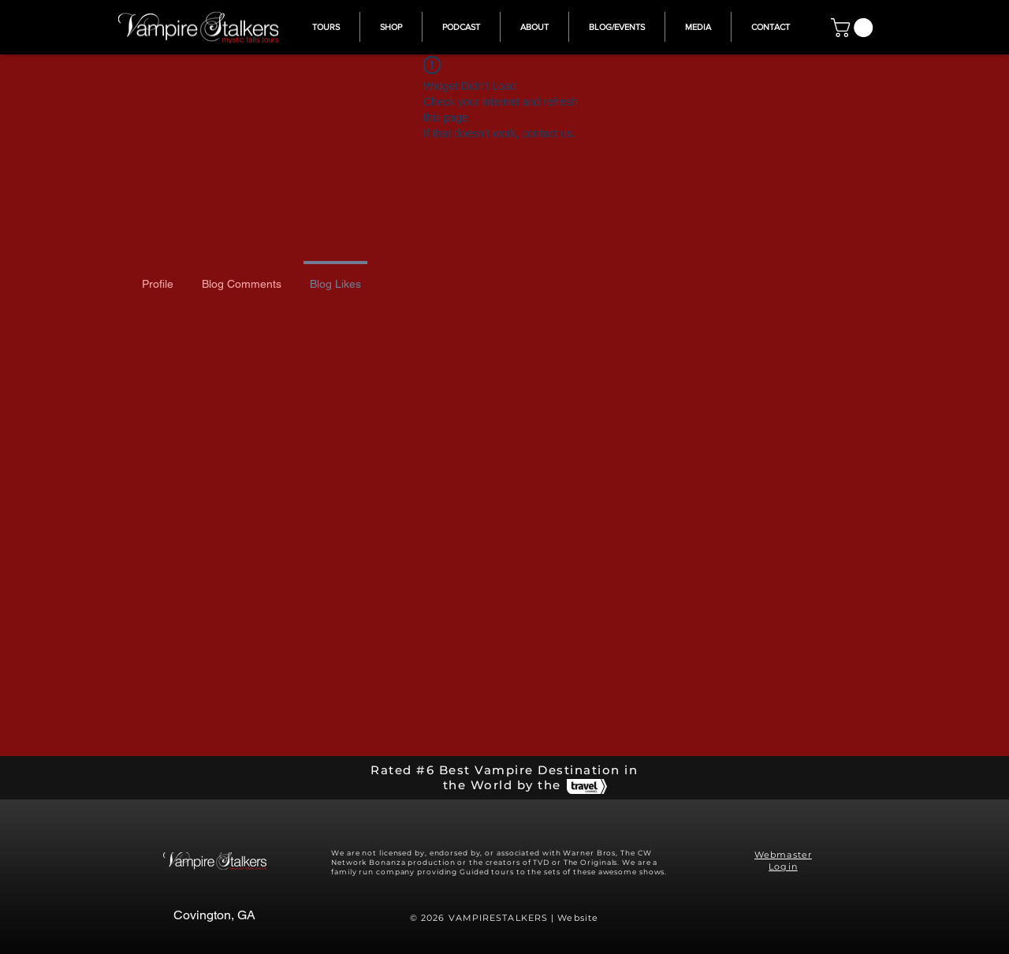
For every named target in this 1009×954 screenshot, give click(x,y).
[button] (854, 27)
